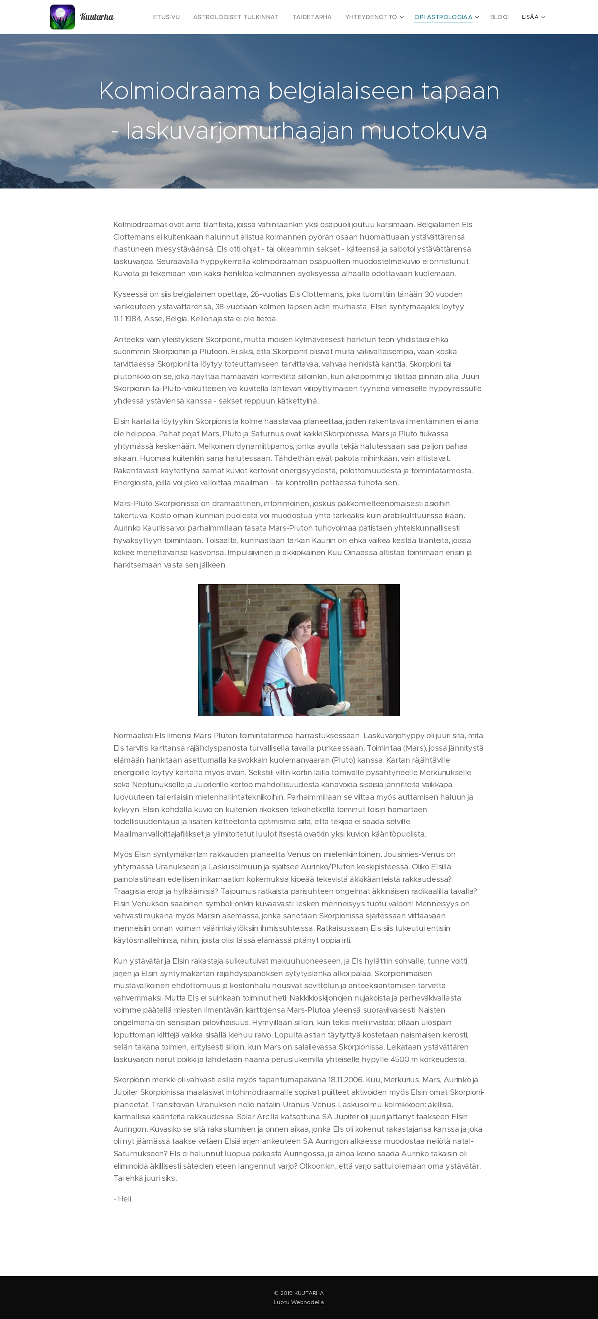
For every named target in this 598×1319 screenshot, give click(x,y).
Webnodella (307, 1302)
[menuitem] (191, 17)
